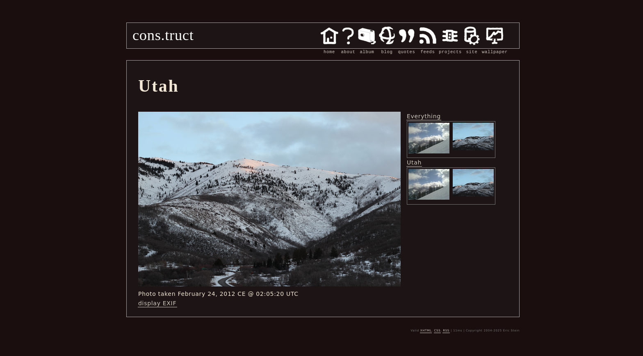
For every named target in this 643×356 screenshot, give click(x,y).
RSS (446, 330)
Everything (424, 116)
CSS (437, 330)
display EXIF (157, 303)
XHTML (426, 330)
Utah (414, 162)
